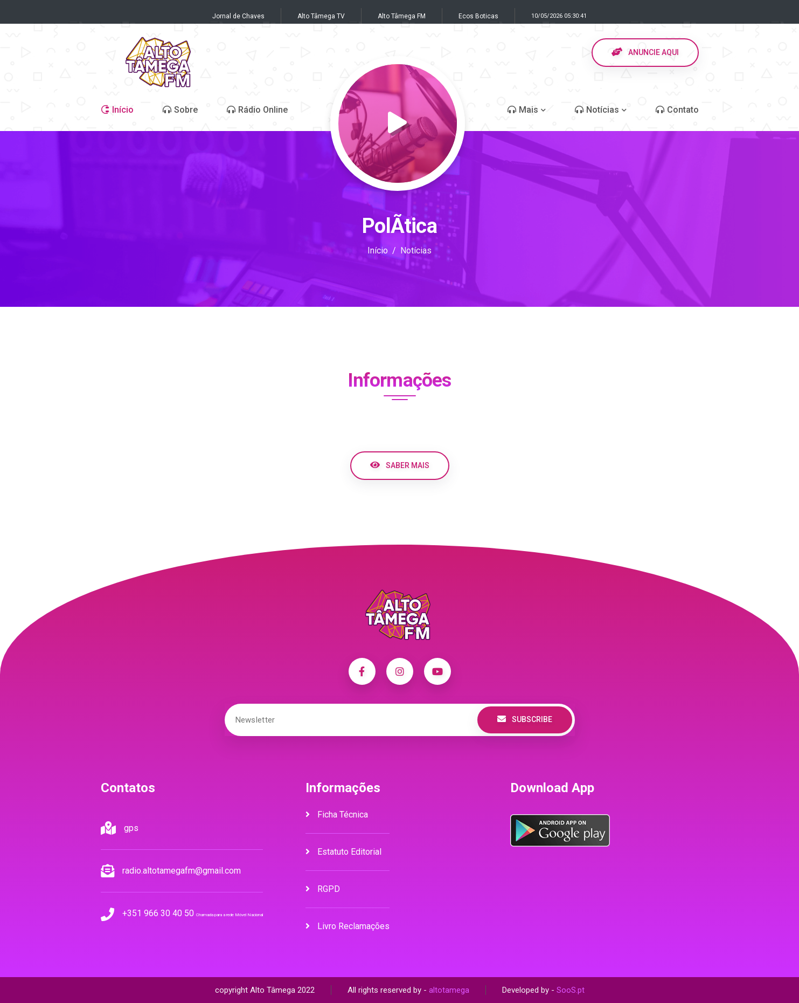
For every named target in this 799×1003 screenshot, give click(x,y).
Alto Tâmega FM (402, 16)
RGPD (322, 889)
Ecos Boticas (478, 16)
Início (377, 250)
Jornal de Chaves (238, 16)
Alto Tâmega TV (321, 16)
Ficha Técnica (336, 814)
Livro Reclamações (347, 926)
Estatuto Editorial (343, 852)
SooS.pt (571, 990)
